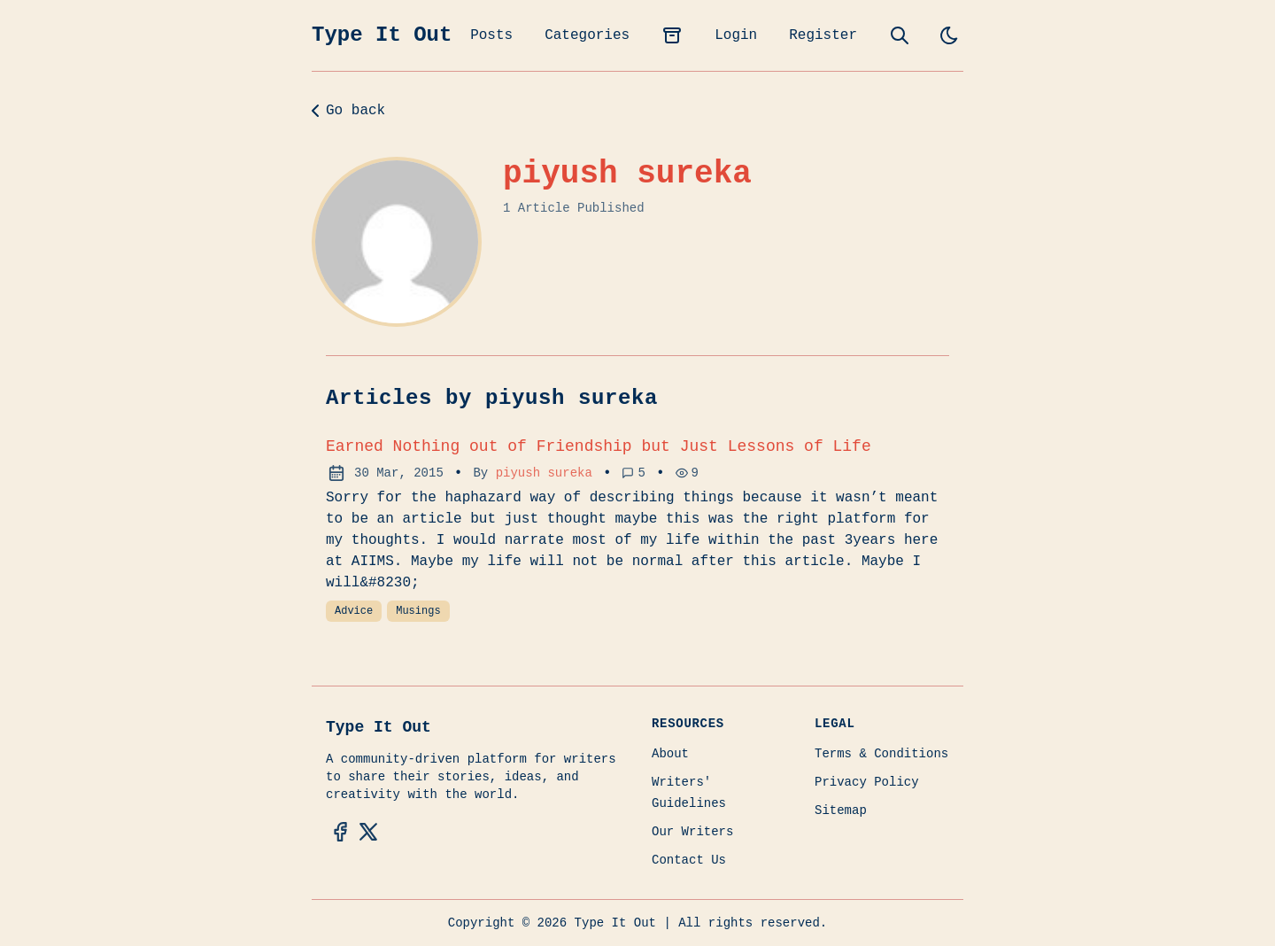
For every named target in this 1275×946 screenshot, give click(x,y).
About (670, 754)
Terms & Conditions (881, 754)
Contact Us (689, 860)
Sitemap (841, 810)
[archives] (672, 35)
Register (823, 35)
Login (736, 35)
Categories (587, 35)
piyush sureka (544, 473)
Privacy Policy (867, 782)
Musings (418, 611)
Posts (491, 35)
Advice (354, 611)
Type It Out (382, 35)
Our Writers (692, 832)
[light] (949, 35)
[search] (899, 35)
